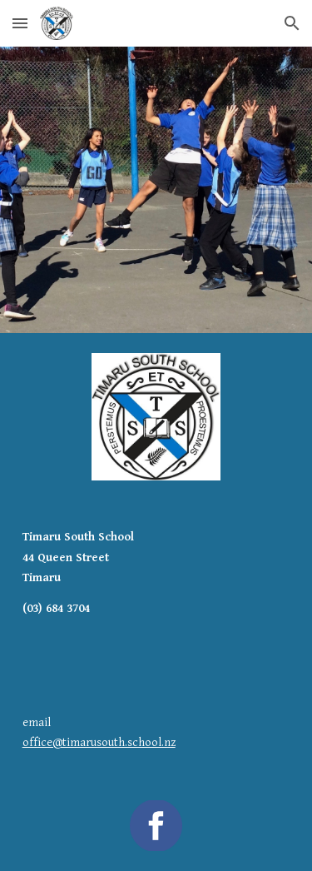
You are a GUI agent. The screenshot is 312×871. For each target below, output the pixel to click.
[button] (20, 23)
